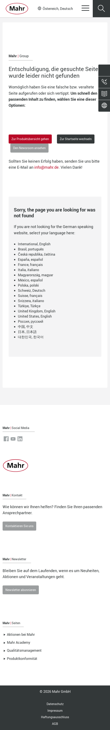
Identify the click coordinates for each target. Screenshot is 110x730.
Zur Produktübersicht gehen (30, 139)
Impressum (55, 710)
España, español (30, 259)
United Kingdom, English (36, 311)
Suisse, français (30, 295)
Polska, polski (28, 285)
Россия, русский (30, 321)
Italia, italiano (28, 269)
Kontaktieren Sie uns (19, 526)
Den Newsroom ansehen (29, 148)
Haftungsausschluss (55, 717)
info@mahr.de (46, 167)
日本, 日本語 (27, 331)
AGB (55, 724)
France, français (30, 264)
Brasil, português (31, 249)
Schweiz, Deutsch (31, 290)
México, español (30, 280)
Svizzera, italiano (31, 300)
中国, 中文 (25, 326)
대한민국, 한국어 (31, 337)
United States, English (35, 316)
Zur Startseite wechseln (76, 139)
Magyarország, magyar (35, 275)
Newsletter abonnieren (20, 590)
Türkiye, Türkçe (29, 306)
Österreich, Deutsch (55, 8)
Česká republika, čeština (36, 254)
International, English (34, 244)
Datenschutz (55, 704)
